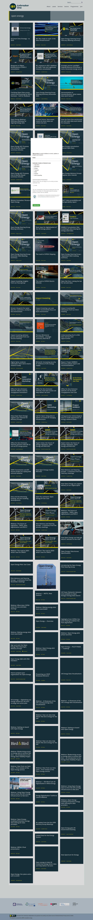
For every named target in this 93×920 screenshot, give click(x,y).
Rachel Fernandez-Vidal (45, 449)
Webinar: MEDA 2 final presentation (18, 848)
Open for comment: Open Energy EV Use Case (44, 497)
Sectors (66, 6)
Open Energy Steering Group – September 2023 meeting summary (71, 256)
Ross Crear (43, 45)
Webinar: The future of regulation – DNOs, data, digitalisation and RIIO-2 (69, 512)
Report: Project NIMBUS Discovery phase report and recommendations (70, 363)
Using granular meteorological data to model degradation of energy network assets (71, 417)
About (48, 6)
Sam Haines (69, 260)
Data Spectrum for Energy (70, 855)
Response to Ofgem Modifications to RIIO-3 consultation (18, 67)
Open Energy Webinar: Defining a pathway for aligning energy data (18, 121)
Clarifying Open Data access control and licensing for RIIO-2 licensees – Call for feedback (21, 94)
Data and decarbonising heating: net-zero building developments (19, 498)
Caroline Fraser (19, 71)
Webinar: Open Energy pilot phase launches (70, 634)
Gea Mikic (43, 680)
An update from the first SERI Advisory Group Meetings (46, 823)
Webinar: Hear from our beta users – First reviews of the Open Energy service (46, 769)
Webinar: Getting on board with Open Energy (20, 728)
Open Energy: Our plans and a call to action (21, 875)
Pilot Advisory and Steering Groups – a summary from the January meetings (46, 525)
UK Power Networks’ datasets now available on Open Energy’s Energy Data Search (71, 593)
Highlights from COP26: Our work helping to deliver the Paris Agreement (70, 620)
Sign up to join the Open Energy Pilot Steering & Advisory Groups (19, 646)
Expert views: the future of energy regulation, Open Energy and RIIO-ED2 (45, 444)
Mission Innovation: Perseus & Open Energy (21, 201)
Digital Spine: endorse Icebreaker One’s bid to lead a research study (21, 363)
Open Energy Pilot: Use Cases (21, 564)
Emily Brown (18, 152)
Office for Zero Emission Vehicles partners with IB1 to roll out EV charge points (20, 444)
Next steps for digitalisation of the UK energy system (46, 228)
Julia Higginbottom (70, 233)
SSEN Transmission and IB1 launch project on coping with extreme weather (21, 471)
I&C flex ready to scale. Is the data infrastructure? (46, 39)
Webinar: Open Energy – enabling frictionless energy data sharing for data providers (70, 802)
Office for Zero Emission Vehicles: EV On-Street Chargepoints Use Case (69, 390)
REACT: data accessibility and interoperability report (71, 201)
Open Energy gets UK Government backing (68, 828)
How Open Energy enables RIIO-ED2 (45, 470)
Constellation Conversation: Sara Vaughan (45, 201)
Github (57, 915)
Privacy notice (66, 915)
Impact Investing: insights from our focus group (19, 282)
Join (81, 6)
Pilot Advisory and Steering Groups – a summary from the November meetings (21, 580)
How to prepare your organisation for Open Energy (21, 673)
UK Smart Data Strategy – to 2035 (20, 39)
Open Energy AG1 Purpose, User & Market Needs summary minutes (20, 148)
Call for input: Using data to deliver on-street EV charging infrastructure (46, 417)
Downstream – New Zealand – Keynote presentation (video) (46, 174)
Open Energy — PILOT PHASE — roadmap (71, 647)
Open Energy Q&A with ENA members (20, 660)
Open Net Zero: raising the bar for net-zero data (71, 282)
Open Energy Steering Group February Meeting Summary (71, 39)
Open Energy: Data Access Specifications (70, 552)
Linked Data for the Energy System (45, 836)
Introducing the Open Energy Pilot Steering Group (71, 566)
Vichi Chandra (69, 422)
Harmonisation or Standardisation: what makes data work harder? (71, 94)
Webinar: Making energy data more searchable (46, 608)
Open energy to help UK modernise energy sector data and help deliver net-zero (46, 864)
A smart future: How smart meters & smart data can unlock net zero (45, 121)
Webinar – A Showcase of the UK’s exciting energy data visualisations (46, 702)
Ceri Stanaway (69, 395)
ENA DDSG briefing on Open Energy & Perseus (45, 147)
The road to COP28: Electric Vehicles (45, 282)
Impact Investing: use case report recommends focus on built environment (46, 309)
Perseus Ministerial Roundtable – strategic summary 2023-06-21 (43, 336)
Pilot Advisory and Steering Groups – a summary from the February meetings (71, 471)
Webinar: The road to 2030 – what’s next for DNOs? (20, 551)
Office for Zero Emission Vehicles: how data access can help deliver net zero (46, 390)
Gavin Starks (18, 45)
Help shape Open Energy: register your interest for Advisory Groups (19, 417)
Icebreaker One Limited (21, 915)
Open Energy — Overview (44, 621)
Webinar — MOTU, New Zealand (44, 594)
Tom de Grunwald (19, 368)
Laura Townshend (44, 395)
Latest (54, 6)
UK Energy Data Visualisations (71, 674)
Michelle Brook (19, 880)
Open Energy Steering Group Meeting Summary (20, 228)
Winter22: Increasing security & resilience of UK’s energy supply (46, 363)
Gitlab (61, 915)
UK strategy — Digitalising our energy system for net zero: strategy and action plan (21, 701)
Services (60, 6)
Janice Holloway (70, 45)
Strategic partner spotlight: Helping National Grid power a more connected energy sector (71, 67)
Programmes (74, 6)
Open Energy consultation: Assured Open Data (70, 147)
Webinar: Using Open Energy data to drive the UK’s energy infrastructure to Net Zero (71, 787)
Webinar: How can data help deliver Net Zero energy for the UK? (46, 716)
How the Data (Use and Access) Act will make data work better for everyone (71, 121)
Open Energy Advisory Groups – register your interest (71, 174)
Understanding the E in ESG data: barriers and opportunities (70, 336)
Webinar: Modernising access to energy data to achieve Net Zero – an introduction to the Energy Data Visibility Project (21, 753)
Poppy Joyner (19, 233)
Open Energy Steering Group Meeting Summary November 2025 (46, 94)
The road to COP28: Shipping (45, 254)
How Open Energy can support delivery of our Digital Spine (71, 484)
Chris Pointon (18, 98)
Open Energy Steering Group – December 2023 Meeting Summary (21, 256)
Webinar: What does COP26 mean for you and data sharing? (20, 607)
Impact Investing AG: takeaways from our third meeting (70, 309)
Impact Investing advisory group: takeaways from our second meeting (20, 336)
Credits (71, 915)
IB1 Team (43, 341)
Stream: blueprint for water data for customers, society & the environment (21, 309)
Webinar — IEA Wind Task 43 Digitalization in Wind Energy (46, 782)
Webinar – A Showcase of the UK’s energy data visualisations (71, 701)
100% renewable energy (27, 918)
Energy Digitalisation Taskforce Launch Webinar (46, 796)
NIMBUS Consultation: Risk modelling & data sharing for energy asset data (71, 229)
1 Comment (25, 651)
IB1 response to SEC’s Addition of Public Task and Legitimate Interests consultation (46, 67)
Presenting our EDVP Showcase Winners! (43, 675)
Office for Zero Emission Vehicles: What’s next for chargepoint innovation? (19, 390)
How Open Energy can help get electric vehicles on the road (71, 538)
